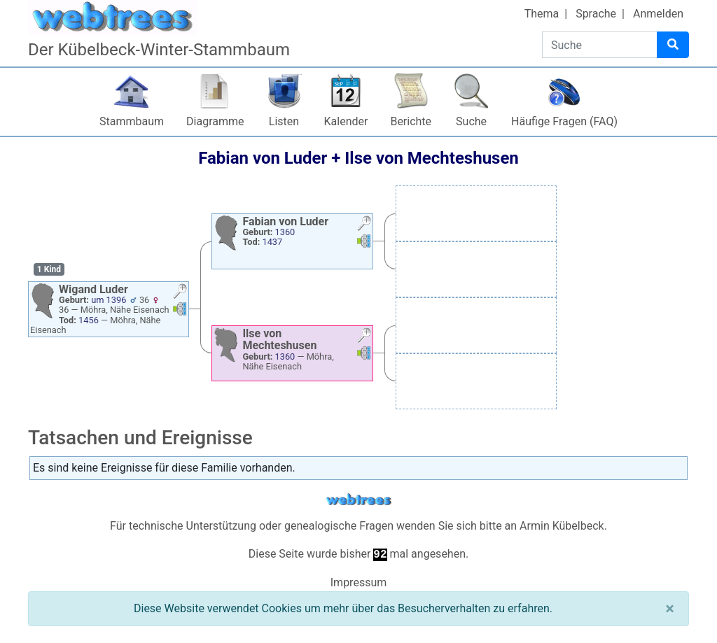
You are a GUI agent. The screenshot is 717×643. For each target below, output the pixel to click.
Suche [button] (471, 121)
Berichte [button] (410, 121)
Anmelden (658, 13)
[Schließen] (669, 609)
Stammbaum (131, 121)
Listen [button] (284, 121)
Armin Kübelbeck (562, 525)
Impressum (358, 582)
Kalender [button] (346, 121)
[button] (180, 292)
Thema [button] (541, 13)
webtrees (358, 500)
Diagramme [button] (215, 121)
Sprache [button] (596, 13)
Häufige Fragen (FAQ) (564, 121)
